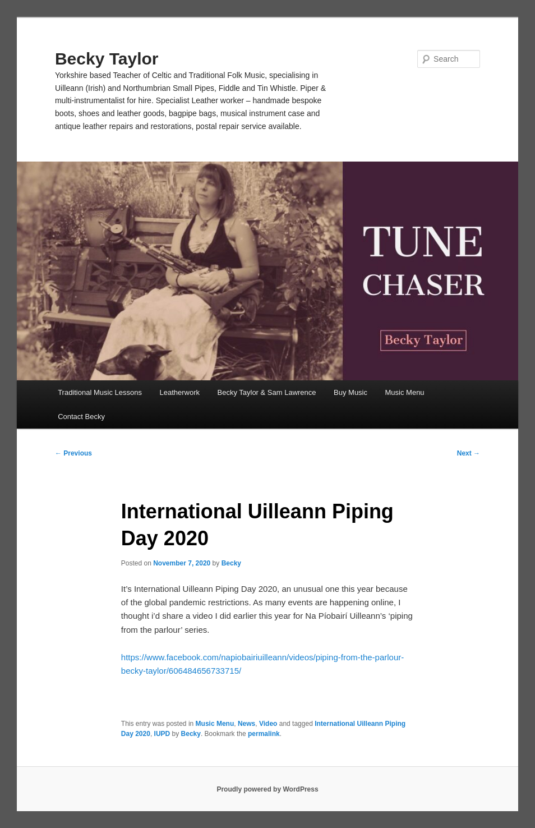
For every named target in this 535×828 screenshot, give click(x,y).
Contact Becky (81, 416)
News (246, 724)
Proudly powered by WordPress (267, 789)
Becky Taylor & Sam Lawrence (266, 392)
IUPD (162, 734)
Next (468, 453)
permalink (264, 734)
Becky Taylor (107, 58)
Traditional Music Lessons (100, 392)
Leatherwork (179, 392)
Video (268, 724)
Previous (73, 453)
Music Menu (405, 392)
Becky (231, 563)
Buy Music (350, 392)
